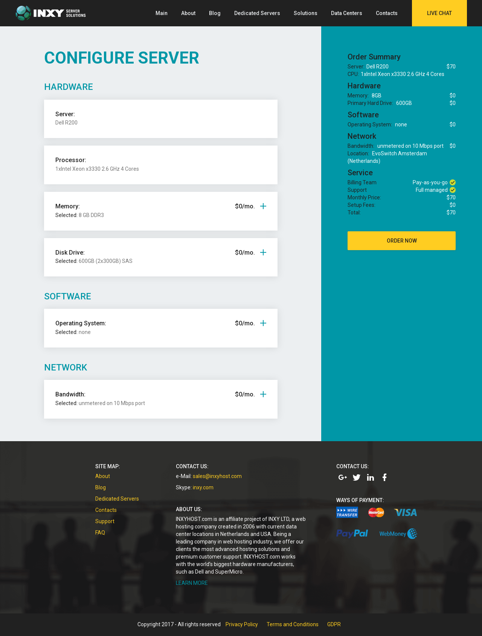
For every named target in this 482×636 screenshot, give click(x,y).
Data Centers (346, 13)
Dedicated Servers (257, 13)
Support (104, 521)
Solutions (305, 13)
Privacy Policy (242, 624)
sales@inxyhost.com (217, 476)
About (188, 13)
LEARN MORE (192, 583)
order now (402, 241)
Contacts (387, 13)
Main (162, 13)
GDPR (334, 624)
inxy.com (203, 487)
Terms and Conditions (293, 624)
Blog (215, 13)
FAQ (100, 533)
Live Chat (439, 13)
